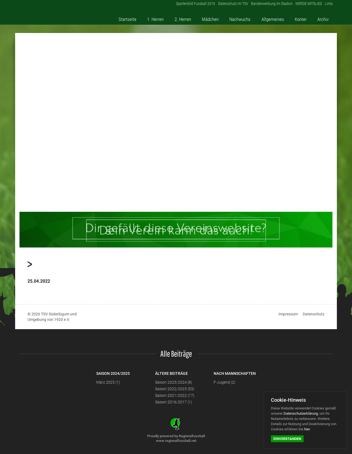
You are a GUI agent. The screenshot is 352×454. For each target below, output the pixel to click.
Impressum (288, 314)
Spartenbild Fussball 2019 (184, 5)
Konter (305, 17)
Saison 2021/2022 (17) (174, 395)
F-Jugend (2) (224, 382)
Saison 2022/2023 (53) (174, 389)
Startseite (138, 17)
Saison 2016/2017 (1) (173, 402)
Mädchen (217, 17)
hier (307, 429)
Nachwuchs (246, 17)
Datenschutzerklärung (301, 413)
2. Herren (191, 17)
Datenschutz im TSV (224, 5)
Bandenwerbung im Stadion (265, 5)
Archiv (325, 17)
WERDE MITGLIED (305, 5)
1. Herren (164, 17)
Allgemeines (278, 17)
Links (328, 5)
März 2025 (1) (108, 382)
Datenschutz (313, 314)
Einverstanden (287, 439)
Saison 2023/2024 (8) (173, 382)
